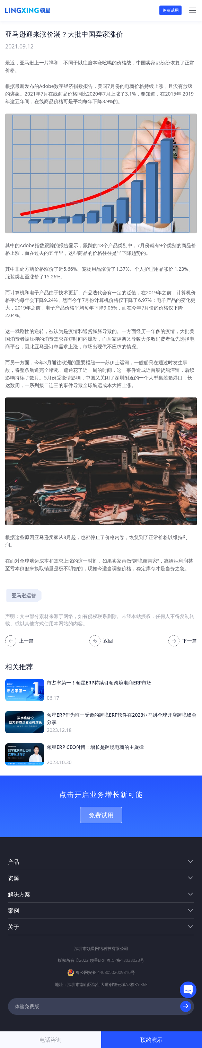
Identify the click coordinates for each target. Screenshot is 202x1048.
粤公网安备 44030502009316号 (105, 972)
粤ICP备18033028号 (125, 960)
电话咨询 (50, 1039)
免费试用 (170, 10)
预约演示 (151, 1039)
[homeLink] (27, 10)
